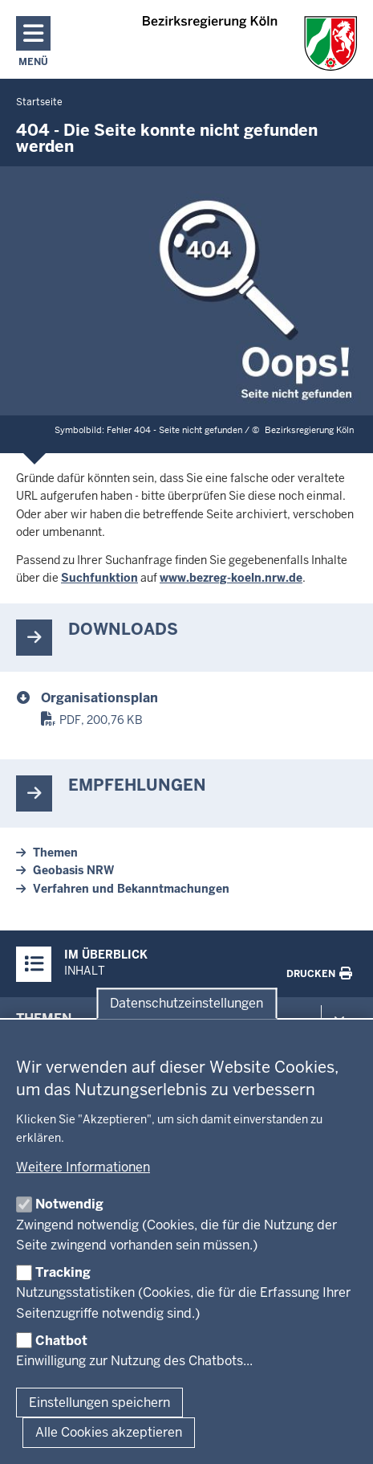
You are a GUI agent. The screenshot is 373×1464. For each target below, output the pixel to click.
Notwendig (69, 1204)
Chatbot (61, 1340)
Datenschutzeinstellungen (186, 1003)
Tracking (63, 1272)
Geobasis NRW (73, 870)
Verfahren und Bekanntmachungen (131, 888)
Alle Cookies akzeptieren (108, 1432)
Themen (55, 852)
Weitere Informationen (83, 1167)
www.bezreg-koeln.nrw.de (231, 577)
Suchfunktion (99, 577)
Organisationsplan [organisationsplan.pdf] (99, 697)
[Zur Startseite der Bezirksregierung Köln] (250, 43)
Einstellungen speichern (99, 1402)
